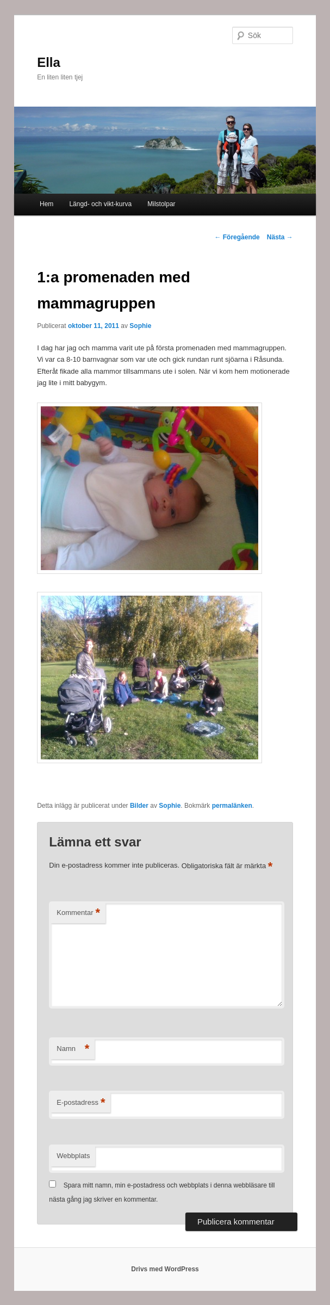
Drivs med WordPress (165, 1269)
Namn (73, 1049)
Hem (46, 204)
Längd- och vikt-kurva (100, 204)
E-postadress (81, 1103)
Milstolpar (161, 204)
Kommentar (78, 913)
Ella (48, 62)
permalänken (232, 805)
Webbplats (73, 1156)
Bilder (139, 805)
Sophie (140, 326)
